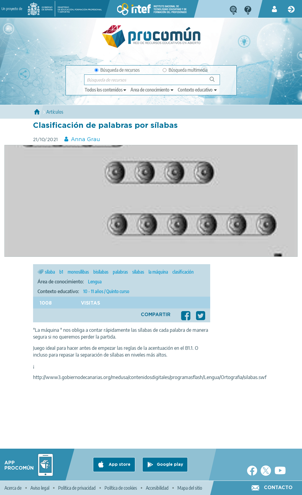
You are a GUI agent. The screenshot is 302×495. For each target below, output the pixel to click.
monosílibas (78, 272)
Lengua (95, 282)
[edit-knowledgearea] (152, 90)
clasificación (183, 272)
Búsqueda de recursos (117, 70)
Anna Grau (85, 139)
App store (118, 464)
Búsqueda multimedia (185, 70)
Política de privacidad (77, 488)
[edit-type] (106, 90)
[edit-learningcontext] (197, 90)
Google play (170, 464)
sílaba (50, 272)
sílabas (138, 272)
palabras (120, 272)
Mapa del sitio (189, 488)
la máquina (158, 272)
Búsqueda (215, 81)
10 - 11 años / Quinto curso (106, 291)
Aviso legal (39, 488)
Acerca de (13, 488)
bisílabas (100, 272)
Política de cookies (121, 488)
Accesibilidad (157, 488)
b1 (61, 272)
